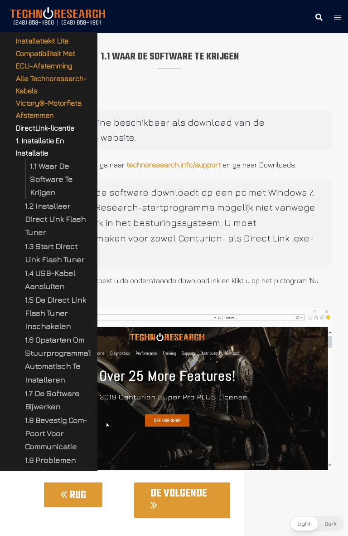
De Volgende (178, 498)
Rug (73, 495)
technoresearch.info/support (173, 165)
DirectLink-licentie (45, 128)
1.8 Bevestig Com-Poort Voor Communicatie (56, 433)
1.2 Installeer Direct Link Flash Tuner (55, 219)
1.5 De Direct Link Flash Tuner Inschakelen (55, 313)
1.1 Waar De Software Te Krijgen (51, 179)
